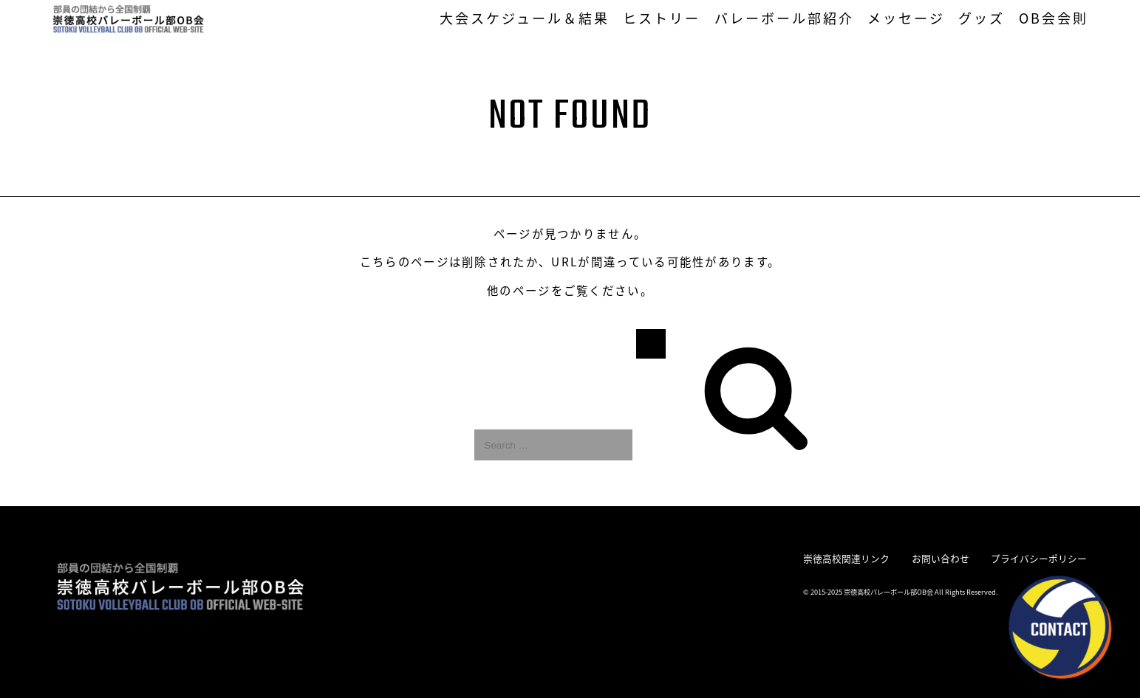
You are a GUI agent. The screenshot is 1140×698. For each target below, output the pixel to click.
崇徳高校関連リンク (846, 558)
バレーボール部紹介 (784, 18)
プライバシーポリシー (1039, 558)
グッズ (981, 18)
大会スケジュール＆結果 (525, 18)
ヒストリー (661, 18)
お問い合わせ (940, 558)
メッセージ (906, 18)
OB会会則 (1053, 18)
